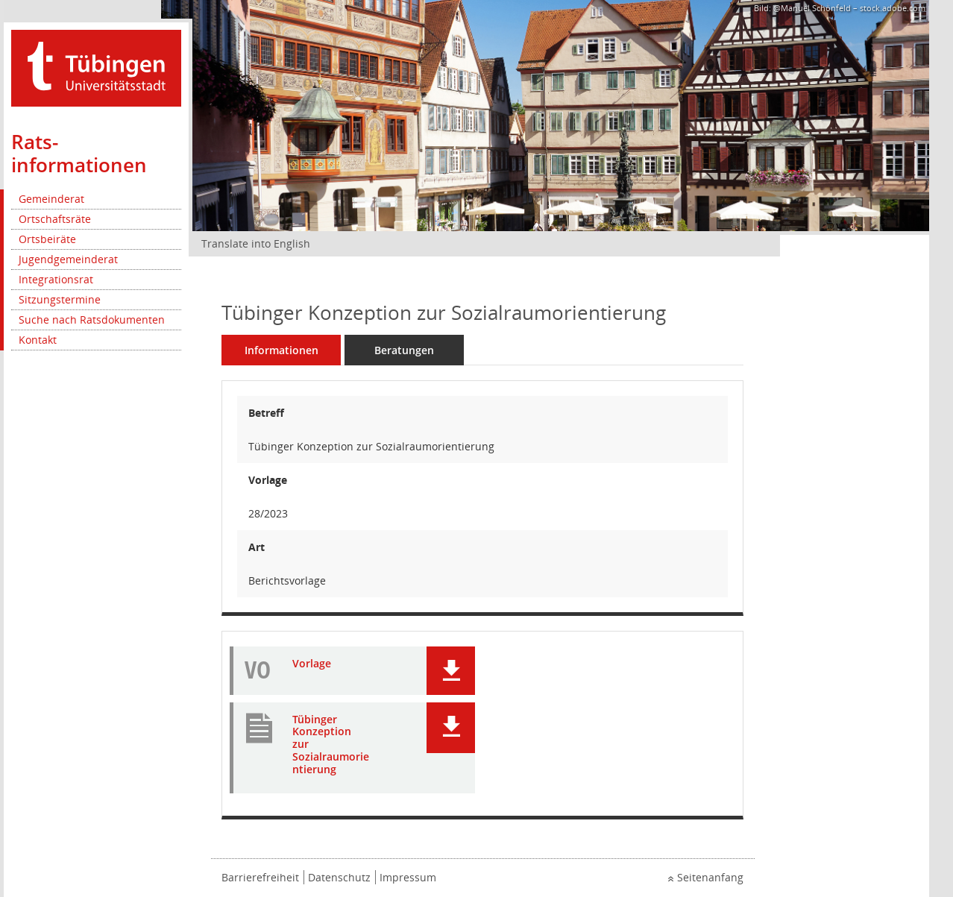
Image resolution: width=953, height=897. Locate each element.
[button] (451, 670)
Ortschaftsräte (55, 219)
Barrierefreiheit (260, 877)
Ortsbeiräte (47, 239)
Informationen (281, 350)
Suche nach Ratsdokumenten (92, 319)
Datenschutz (339, 877)
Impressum (408, 877)
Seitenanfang (710, 877)
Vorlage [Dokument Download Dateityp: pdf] (311, 664)
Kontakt (38, 340)
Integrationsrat (56, 279)
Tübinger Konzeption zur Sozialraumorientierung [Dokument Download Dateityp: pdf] (330, 745)
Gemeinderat (51, 199)
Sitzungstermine (60, 299)
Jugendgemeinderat (68, 259)
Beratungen (404, 350)
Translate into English (255, 243)
